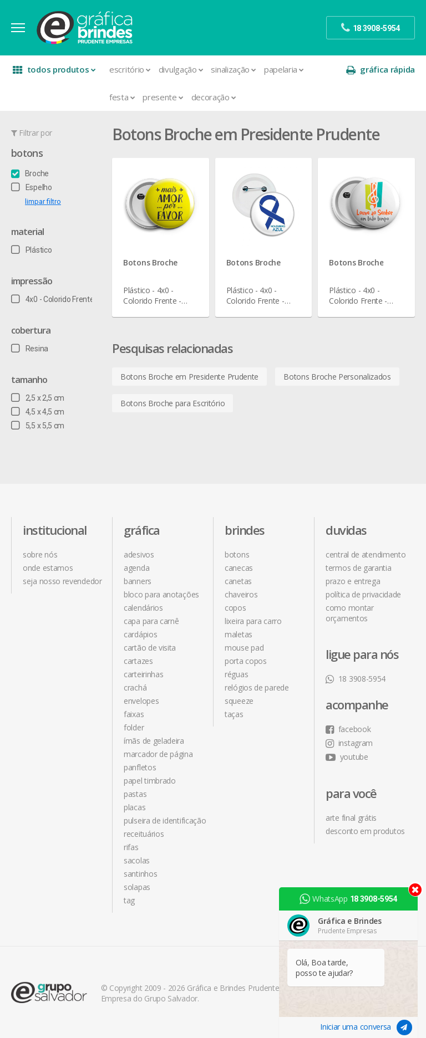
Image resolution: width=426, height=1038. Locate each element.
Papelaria (284, 69)
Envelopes (141, 701)
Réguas (236, 674)
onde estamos (48, 568)
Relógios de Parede (257, 687)
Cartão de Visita (150, 647)
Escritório (130, 69)
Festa (122, 97)
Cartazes (138, 661)
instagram (349, 743)
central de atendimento (365, 554)
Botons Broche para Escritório (172, 403)
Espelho (31, 187)
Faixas (134, 714)
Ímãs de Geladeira (154, 740)
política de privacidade (363, 594)
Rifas (131, 847)
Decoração (213, 97)
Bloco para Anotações (161, 594)
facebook (348, 729)
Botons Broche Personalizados (337, 376)
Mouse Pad (244, 647)
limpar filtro (43, 201)
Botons (27, 153)
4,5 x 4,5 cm (37, 411)
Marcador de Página (158, 754)
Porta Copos (246, 661)
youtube (347, 756)
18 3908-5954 (356, 678)
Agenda (136, 568)
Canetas (238, 581)
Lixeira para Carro (253, 621)
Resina (29, 348)
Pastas (135, 794)
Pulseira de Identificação (165, 820)
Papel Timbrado (150, 780)
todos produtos (54, 69)
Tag (129, 900)
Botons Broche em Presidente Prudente (189, 376)
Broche (30, 173)
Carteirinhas (143, 674)
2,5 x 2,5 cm (37, 397)
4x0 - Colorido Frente (52, 299)
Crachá (135, 687)
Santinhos (140, 873)
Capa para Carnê (151, 621)
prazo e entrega (353, 581)
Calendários (143, 607)
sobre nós (40, 554)
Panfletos (140, 767)
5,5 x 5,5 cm (37, 425)
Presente (163, 97)
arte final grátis (351, 817)
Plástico (31, 250)
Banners (137, 581)
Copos (235, 607)
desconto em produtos (365, 831)
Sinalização (233, 69)
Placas (134, 807)
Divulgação (181, 69)
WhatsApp (348, 899)
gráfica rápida (380, 69)
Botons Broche (150, 262)
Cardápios (140, 634)
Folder (134, 727)
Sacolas (137, 860)
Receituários (144, 834)
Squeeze (239, 701)
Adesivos (139, 554)
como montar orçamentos (350, 612)
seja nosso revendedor (62, 581)
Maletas (238, 634)
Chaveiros (241, 594)
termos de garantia (359, 568)
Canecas (239, 568)
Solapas (137, 887)
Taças (234, 714)
